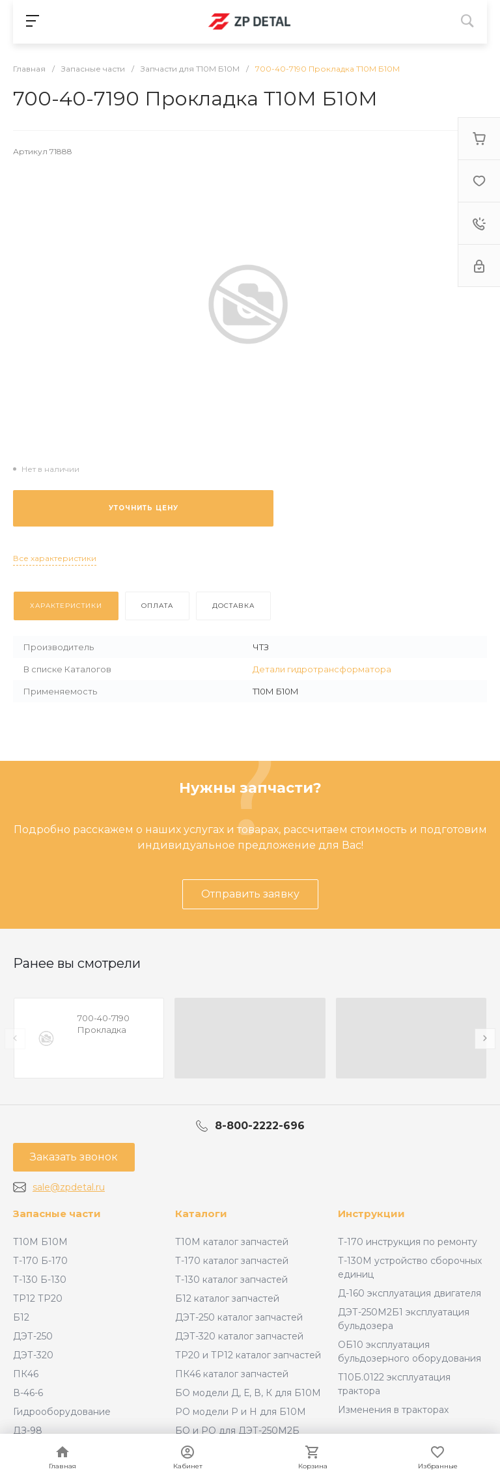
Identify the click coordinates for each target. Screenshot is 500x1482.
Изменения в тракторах (393, 1410)
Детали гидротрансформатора (322, 669)
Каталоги (201, 1213)
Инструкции (371, 1213)
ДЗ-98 (27, 1430)
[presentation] (15, 1038)
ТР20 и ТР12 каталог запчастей (248, 1355)
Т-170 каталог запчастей (231, 1261)
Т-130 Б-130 (39, 1279)
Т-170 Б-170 (40, 1261)
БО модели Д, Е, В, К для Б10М (248, 1393)
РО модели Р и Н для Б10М (240, 1412)
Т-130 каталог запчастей (231, 1279)
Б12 (21, 1317)
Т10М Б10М (40, 1242)
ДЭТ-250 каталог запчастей (239, 1317)
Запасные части (57, 1213)
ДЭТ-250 (33, 1336)
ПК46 (25, 1374)
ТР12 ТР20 (37, 1298)
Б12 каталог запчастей (227, 1298)
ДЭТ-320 (33, 1355)
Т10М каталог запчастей (231, 1242)
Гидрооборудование (62, 1412)
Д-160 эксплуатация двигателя (409, 1293)
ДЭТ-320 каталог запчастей (239, 1336)
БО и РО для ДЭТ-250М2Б (237, 1430)
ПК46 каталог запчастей (231, 1374)
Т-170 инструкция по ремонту (407, 1242)
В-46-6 (28, 1393)
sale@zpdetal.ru (69, 1187)
